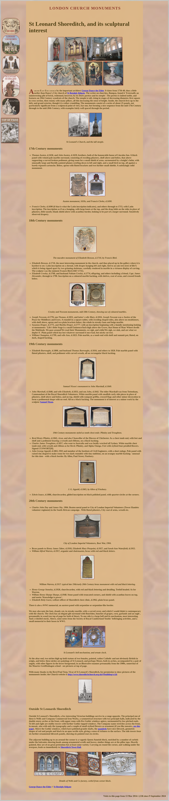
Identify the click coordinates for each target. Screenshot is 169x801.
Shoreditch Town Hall (71, 747)
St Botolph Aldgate (76, 93)
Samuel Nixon (46, 402)
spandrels (102, 729)
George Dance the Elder (93, 90)
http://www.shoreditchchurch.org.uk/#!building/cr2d (92, 674)
